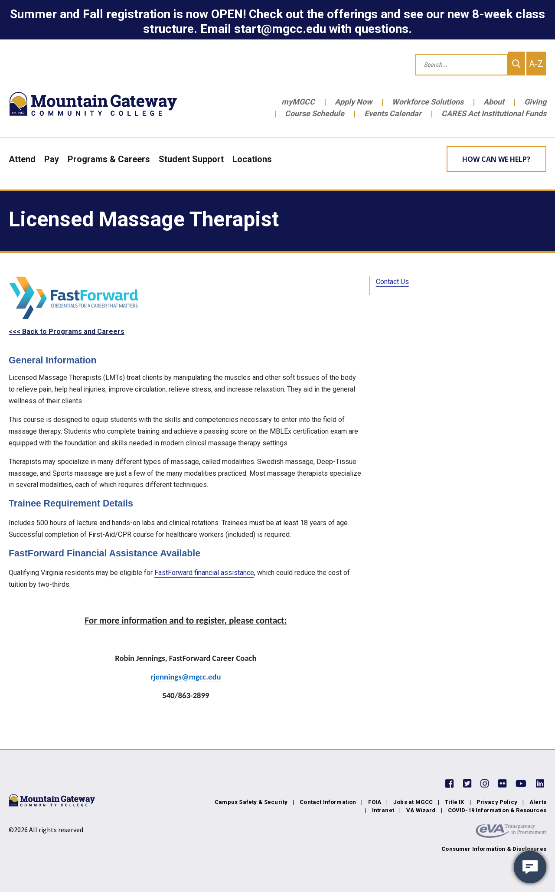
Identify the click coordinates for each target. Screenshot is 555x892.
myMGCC (298, 101)
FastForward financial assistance (204, 573)
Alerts (537, 802)
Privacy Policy (497, 802)
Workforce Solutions (428, 101)
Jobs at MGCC (413, 802)
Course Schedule (314, 113)
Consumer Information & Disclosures (493, 849)
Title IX (454, 802)
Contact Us (392, 282)
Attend (22, 159)
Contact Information (328, 802)
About (493, 101)
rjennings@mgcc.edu (185, 677)
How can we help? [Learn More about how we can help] (496, 159)
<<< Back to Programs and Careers (66, 331)
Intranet (383, 810)
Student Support (191, 159)
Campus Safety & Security (251, 802)
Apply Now (353, 101)
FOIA (374, 802)
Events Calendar (392, 113)
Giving (535, 101)
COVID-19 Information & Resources (497, 810)
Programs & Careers (109, 159)
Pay (51, 159)
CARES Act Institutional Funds (493, 113)
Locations (252, 159)
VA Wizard (421, 810)
